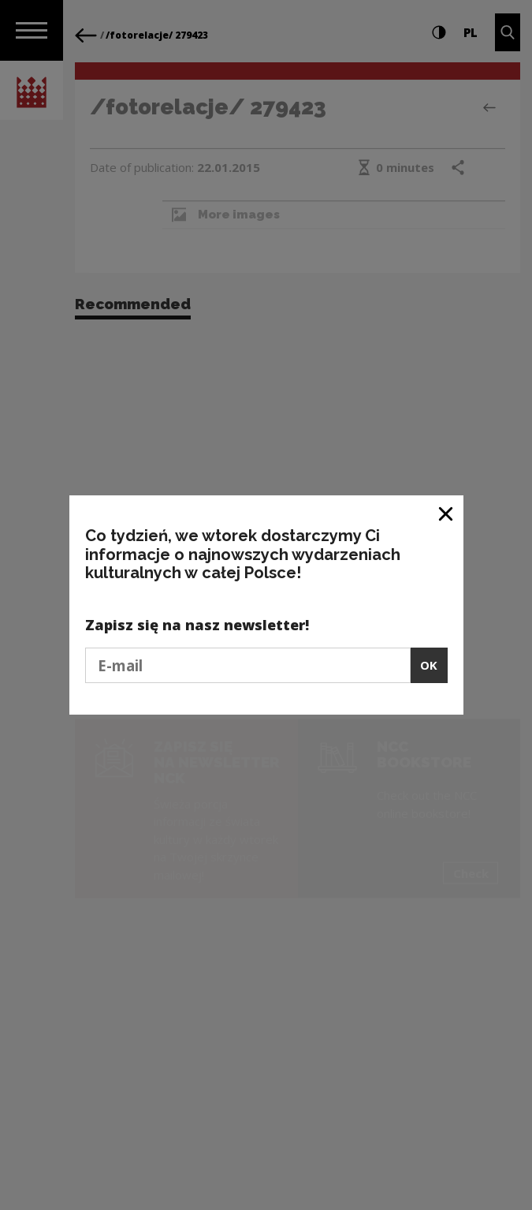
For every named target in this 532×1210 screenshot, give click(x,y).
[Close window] (446, 513)
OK (428, 665)
